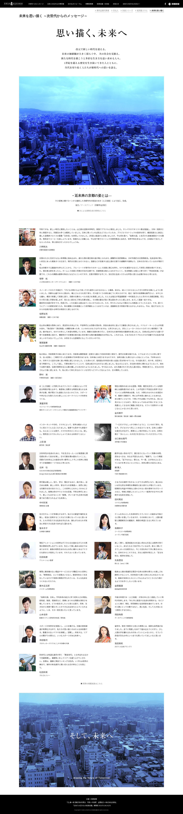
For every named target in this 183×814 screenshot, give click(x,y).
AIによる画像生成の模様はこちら (92, 210)
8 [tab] (103, 188)
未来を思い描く (157, 10)
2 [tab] (83, 188)
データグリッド (87, 205)
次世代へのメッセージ (36, 4)
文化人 (114, 10)
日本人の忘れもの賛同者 (55, 4)
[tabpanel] (91, 130)
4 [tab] (90, 188)
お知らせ (116, 4)
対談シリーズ (127, 10)
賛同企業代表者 (102, 10)
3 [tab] (86, 188)
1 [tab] (80, 188)
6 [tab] (96, 188)
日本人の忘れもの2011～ (131, 4)
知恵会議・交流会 (103, 4)
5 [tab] (93, 188)
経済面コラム (141, 10)
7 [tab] (99, 188)
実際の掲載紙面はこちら (92, 683)
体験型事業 (89, 4)
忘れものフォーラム (75, 4)
